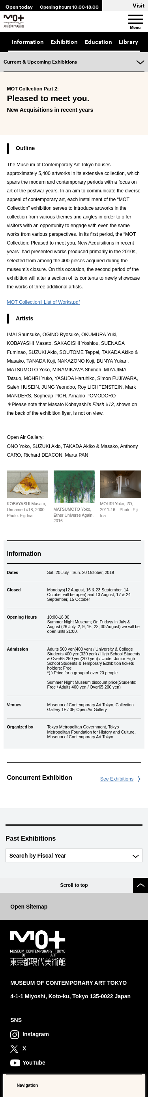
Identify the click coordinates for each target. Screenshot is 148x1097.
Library (128, 41)
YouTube (33, 1062)
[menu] (135, 19)
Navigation (27, 1085)
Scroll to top (74, 885)
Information (27, 41)
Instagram (35, 1034)
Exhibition (64, 41)
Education (98, 41)
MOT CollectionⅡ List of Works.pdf (43, 302)
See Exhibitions (116, 779)
